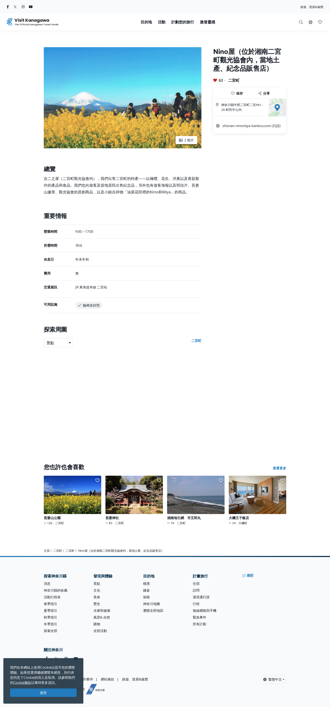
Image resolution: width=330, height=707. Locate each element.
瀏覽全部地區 (153, 610)
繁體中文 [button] (272, 679)
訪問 (196, 590)
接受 (43, 692)
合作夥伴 (86, 679)
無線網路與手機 (204, 610)
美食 (96, 597)
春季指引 (50, 603)
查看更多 (279, 468)
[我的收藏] (320, 21)
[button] (310, 21)
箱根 (146, 597)
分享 (264, 93)
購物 (96, 624)
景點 (96, 583)
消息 (47, 583)
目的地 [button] (146, 22)
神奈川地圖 (151, 603)
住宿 (196, 583)
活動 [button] (161, 22)
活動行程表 (52, 597)
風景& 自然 (101, 617)
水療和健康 (101, 610)
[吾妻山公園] (72, 500)
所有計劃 (199, 624)
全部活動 (100, 630)
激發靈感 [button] (207, 22)
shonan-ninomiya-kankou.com (246, 125)
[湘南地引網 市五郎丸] (196, 500)
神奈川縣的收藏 (55, 590)
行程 (196, 603)
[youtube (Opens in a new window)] (31, 6)
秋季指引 (50, 617)
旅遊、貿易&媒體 (311, 7)
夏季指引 (50, 610)
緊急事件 (199, 617)
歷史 (96, 603)
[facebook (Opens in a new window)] (8, 6)
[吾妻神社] (134, 500)
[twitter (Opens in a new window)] (15, 6)
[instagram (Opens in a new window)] (23, 6)
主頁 (47, 551)
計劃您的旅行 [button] (182, 22)
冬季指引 (50, 624)
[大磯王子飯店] (257, 500)
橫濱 (146, 583)
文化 (96, 590)
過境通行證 (201, 597)
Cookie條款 (22, 682)
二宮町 (234, 80)
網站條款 (107, 679)
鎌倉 (146, 590)
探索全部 (50, 630)
